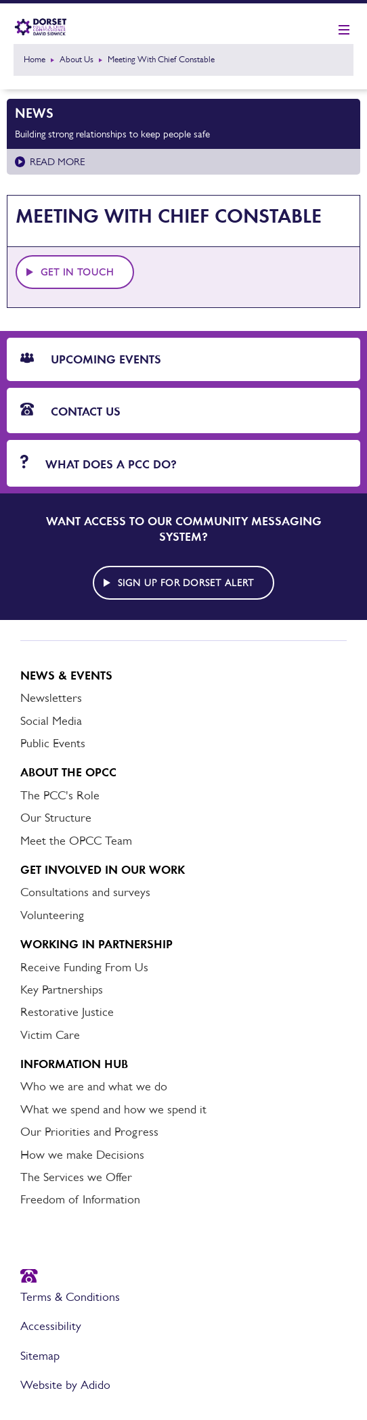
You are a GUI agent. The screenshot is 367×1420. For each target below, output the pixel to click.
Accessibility (50, 1326)
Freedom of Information (80, 1199)
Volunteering (52, 915)
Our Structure (55, 817)
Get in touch (77, 272)
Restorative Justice (67, 1012)
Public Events (52, 743)
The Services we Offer (76, 1177)
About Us (76, 59)
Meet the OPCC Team (76, 840)
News (34, 113)
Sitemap (40, 1355)
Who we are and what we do (93, 1086)
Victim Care (50, 1035)
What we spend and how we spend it (113, 1109)
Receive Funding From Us (84, 967)
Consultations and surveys (85, 892)
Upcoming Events (90, 359)
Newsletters (51, 698)
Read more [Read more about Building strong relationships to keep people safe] (57, 161)
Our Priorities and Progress (89, 1131)
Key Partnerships (61, 989)
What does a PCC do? (98, 463)
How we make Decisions (82, 1154)
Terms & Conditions (70, 1297)
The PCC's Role (60, 795)
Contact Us (70, 411)
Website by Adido (65, 1385)
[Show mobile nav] (343, 30)
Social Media (51, 721)
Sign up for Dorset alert (186, 582)
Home (34, 59)
